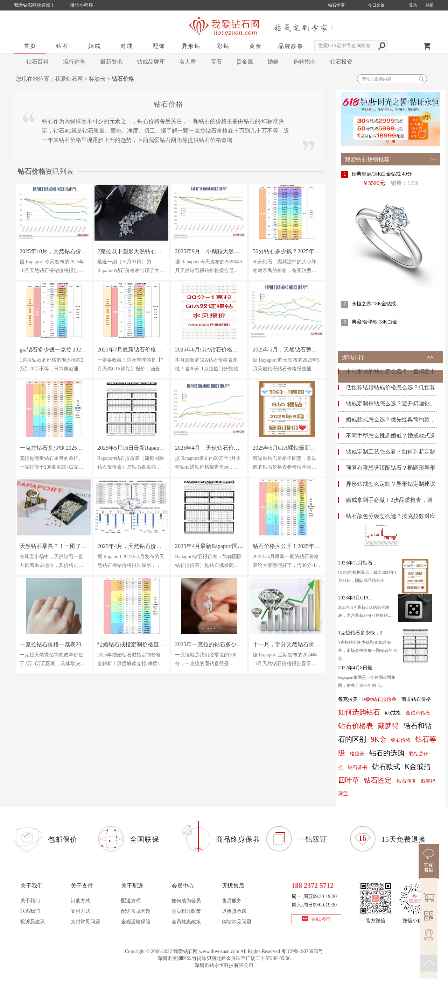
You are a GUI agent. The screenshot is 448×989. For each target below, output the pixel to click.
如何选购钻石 (359, 712)
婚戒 (94, 46)
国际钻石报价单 (379, 699)
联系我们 (30, 911)
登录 (413, 5)
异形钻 (191, 46)
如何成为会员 (186, 900)
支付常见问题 (85, 921)
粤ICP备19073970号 (302, 951)
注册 (430, 5)
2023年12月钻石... (357, 562)
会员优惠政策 (186, 921)
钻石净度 (406, 781)
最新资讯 (111, 62)
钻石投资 (341, 62)
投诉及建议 (32, 921)
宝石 (216, 62)
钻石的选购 (386, 753)
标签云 (97, 79)
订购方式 (80, 900)
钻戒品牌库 (151, 62)
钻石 (62, 46)
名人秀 (187, 62)
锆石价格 (401, 740)
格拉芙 (357, 753)
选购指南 (304, 62)
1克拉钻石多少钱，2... (362, 632)
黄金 (255, 46)
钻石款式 (386, 766)
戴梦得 (388, 726)
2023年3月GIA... (355, 597)
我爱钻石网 (69, 79)
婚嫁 (273, 62)
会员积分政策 (186, 911)
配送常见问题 (135, 911)
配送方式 (131, 900)
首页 (30, 46)
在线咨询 (321, 919)
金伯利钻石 (418, 713)
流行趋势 (74, 62)
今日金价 (376, 5)
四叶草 (348, 780)
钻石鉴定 (378, 780)
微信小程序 (81, 5)
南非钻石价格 (416, 699)
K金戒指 (417, 766)
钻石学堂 (336, 5)
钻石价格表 (355, 726)
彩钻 (223, 46)
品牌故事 (290, 46)
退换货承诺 (234, 911)
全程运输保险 (135, 921)
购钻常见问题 (236, 921)
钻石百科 (37, 62)
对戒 (126, 46)
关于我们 (30, 900)
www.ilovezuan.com (219, 951)
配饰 (159, 46)
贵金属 (244, 62)
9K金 (378, 739)
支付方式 (80, 911)
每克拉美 (348, 699)
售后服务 (231, 900)
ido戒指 (393, 713)
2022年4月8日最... (357, 667)
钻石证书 (357, 767)
